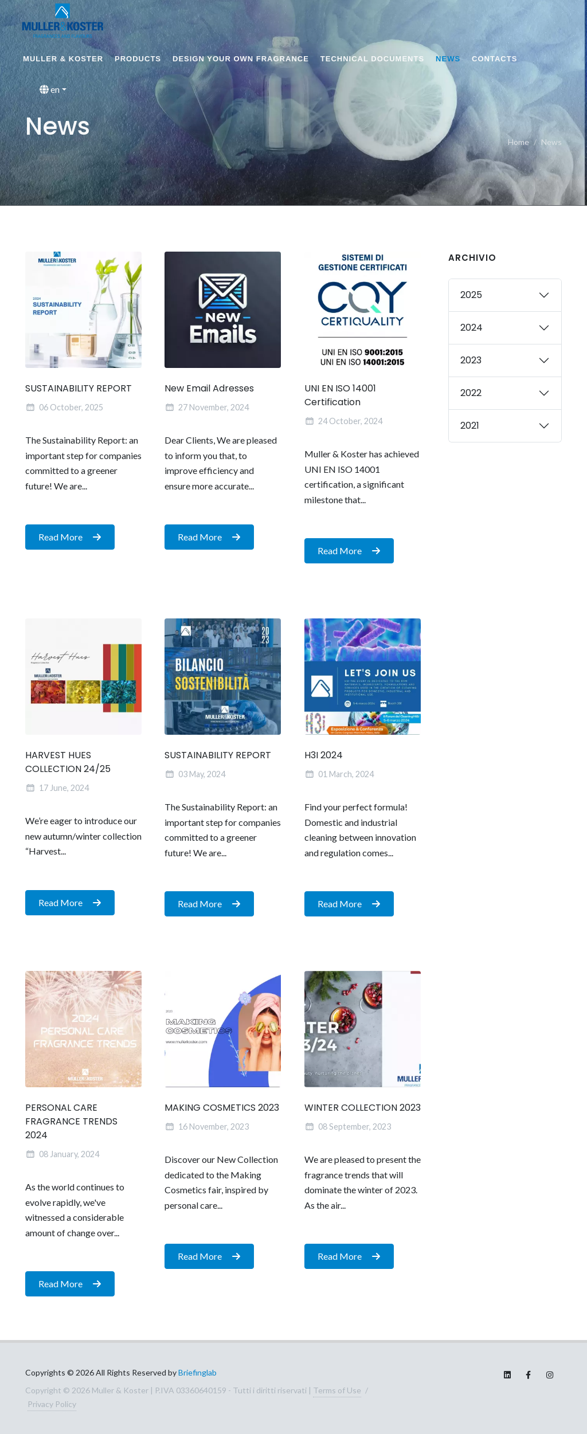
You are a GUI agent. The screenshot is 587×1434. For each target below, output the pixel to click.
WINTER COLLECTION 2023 (362, 1108)
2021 (469, 425)
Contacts (494, 58)
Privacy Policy (52, 1404)
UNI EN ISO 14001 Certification (340, 395)
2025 (471, 294)
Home (518, 142)
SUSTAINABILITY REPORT (78, 388)
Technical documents (372, 58)
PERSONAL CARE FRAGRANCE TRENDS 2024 (71, 1122)
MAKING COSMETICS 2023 (222, 1108)
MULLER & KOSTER (63, 58)
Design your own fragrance (241, 58)
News (448, 58)
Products (138, 58)
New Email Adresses (209, 388)
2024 (471, 327)
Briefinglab (197, 1372)
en (50, 89)
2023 (471, 360)
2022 (471, 392)
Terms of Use (337, 1390)
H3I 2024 (323, 755)
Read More (69, 537)
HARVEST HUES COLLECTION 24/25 (68, 762)
